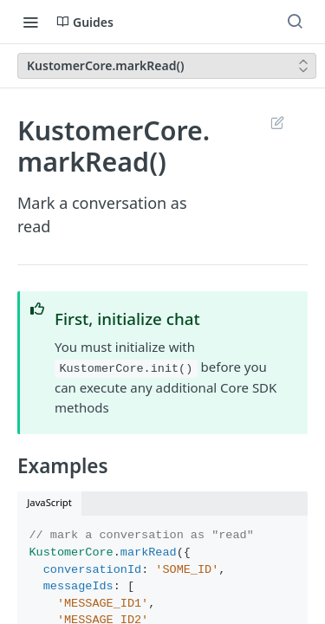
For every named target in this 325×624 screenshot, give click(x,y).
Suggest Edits (277, 122)
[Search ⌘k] (295, 22)
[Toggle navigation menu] (30, 22)
